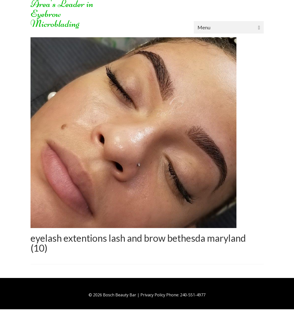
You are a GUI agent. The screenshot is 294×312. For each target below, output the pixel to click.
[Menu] (229, 27)
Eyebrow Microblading (55, 19)
